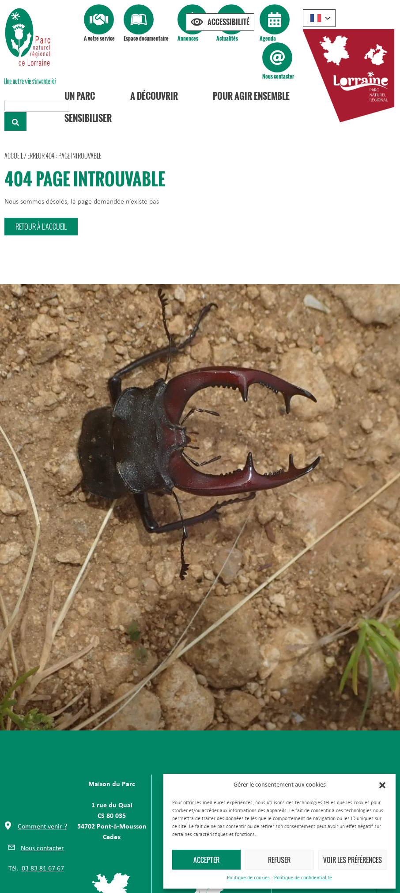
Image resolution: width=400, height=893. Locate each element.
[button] (382, 785)
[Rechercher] (15, 121)
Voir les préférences (352, 860)
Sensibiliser (88, 118)
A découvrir (154, 95)
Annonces (187, 38)
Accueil (13, 155)
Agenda (268, 38)
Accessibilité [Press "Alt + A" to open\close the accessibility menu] (228, 22)
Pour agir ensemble (251, 95)
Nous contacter (278, 76)
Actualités (227, 38)
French (315, 18)
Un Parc (79, 95)
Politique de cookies (248, 878)
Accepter (206, 860)
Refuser (279, 860)
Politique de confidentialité (303, 878)
